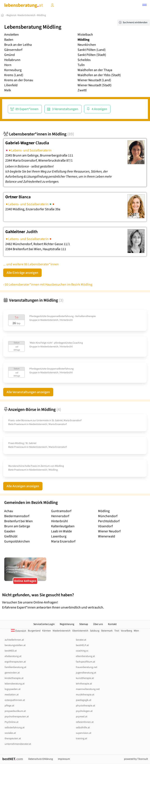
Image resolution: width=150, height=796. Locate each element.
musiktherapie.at (85, 694)
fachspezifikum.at (85, 662)
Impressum (64, 759)
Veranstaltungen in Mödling (33, 300)
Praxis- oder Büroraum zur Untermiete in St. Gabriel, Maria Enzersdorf (45, 420)
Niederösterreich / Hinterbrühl (56, 320)
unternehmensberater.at (18, 744)
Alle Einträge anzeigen (22, 272)
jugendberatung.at (86, 673)
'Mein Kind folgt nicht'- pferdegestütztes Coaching (56, 343)
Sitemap (83, 624)
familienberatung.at (15, 667)
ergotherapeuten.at (15, 662)
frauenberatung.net (86, 667)
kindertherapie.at (14, 678)
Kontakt (112, 624)
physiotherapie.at (85, 705)
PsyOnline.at (11, 722)
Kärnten (46, 631)
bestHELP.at (82, 645)
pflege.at (9, 705)
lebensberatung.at (15, 683)
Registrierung (67, 624)
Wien (136, 631)
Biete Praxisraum (17, 424)
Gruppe (33, 320)
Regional (11, 15)
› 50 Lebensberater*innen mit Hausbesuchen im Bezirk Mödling (47, 284)
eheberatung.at (13, 656)
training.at (81, 738)
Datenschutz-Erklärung (40, 759)
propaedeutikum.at (15, 711)
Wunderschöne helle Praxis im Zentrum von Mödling (36, 466)
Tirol (116, 631)
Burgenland (34, 631)
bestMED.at (11, 651)
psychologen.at (84, 711)
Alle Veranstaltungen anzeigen (28, 392)
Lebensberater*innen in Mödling (38, 134)
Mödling (41, 15)
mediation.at (12, 694)
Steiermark (107, 631)
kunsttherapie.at (85, 678)
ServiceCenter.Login (44, 624)
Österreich (18, 631)
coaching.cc (82, 651)
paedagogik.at (83, 700)
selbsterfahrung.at (15, 727)
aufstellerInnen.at (14, 640)
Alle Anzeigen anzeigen (23, 486)
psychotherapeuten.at (17, 716)
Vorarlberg (126, 631)
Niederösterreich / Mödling (43, 470)
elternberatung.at (85, 656)
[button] (144, 5)
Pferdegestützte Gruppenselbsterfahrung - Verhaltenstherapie (62, 316)
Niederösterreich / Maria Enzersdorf (48, 424)
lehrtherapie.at (84, 683)
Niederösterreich (26, 15)
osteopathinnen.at (15, 700)
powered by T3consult (136, 759)
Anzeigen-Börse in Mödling (32, 410)
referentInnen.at (85, 722)
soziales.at (10, 733)
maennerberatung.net (88, 689)
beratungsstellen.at (15, 645)
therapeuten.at (13, 738)
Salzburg (94, 631)
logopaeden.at (12, 689)
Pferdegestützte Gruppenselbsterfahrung (51, 369)
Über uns (98, 624)
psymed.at (81, 716)
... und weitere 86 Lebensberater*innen (31, 264)
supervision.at (83, 733)
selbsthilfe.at (83, 727)
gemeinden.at (12, 673)
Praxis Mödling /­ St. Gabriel (22, 443)
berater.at (81, 640)
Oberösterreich (80, 631)
